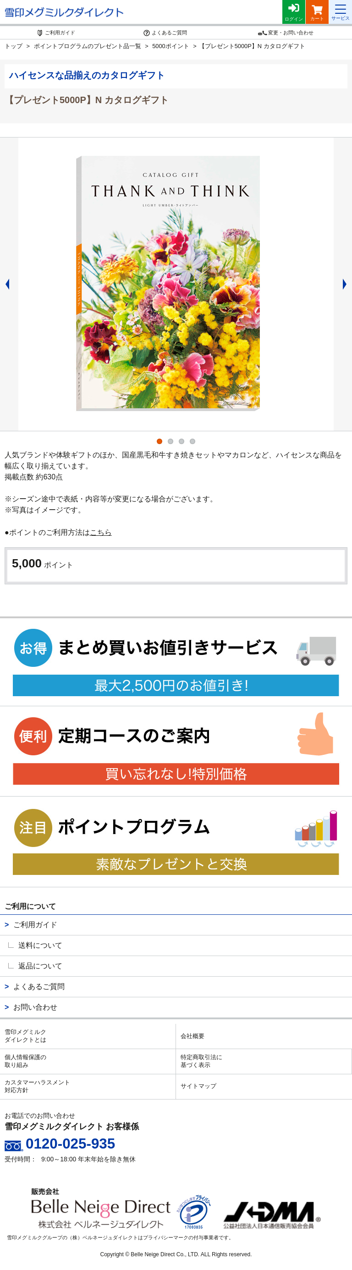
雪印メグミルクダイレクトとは (25, 1035)
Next (347, 284)
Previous (4, 284)
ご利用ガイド (35, 925)
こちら (101, 532)
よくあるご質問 (39, 986)
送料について (40, 945)
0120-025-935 (70, 1144)
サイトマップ (198, 1086)
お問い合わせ (35, 1007)
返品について (40, 966)
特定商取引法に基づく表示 (201, 1061)
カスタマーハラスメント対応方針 (37, 1086)
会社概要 (192, 1036)
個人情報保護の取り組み (25, 1061)
